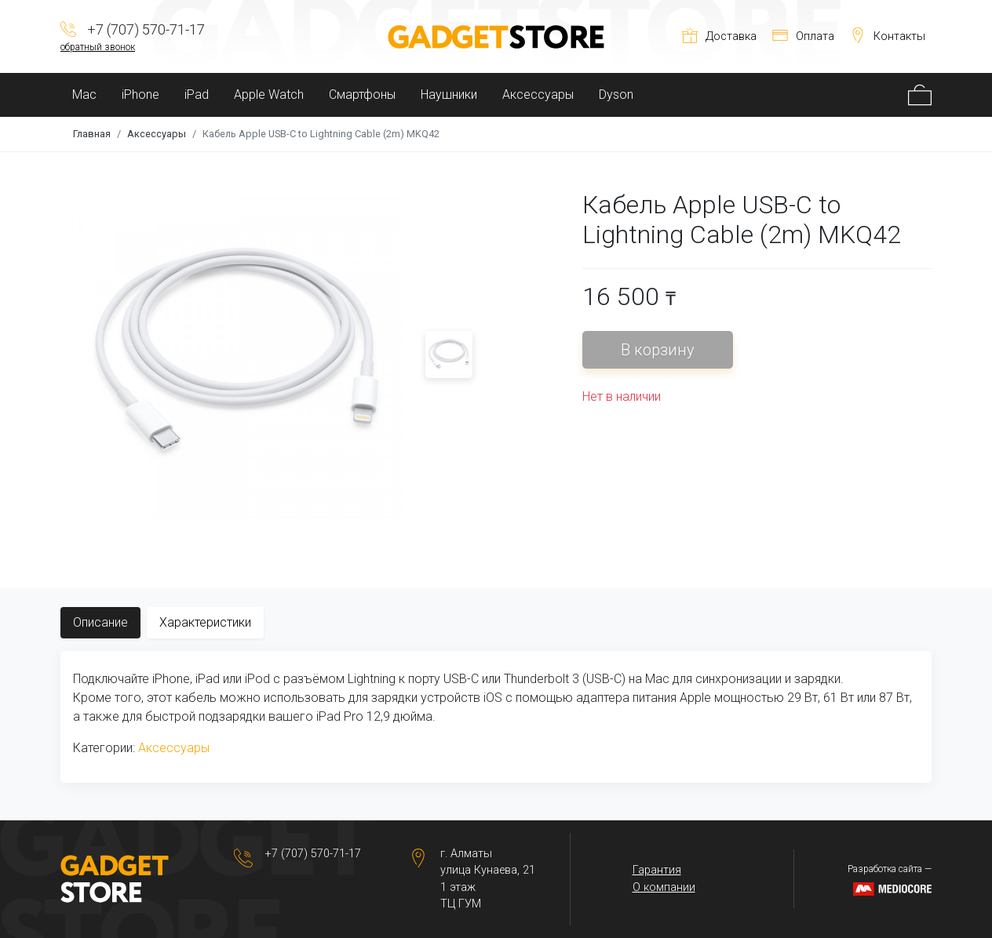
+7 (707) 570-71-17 (313, 853)
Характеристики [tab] (205, 622)
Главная (92, 134)
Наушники (449, 94)
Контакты (887, 36)
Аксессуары (538, 94)
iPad (196, 94)
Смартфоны (362, 94)
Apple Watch (269, 94)
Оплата (803, 36)
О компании (664, 887)
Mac (84, 94)
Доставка (719, 36)
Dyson (616, 94)
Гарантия (657, 870)
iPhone (140, 94)
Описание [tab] (100, 622)
